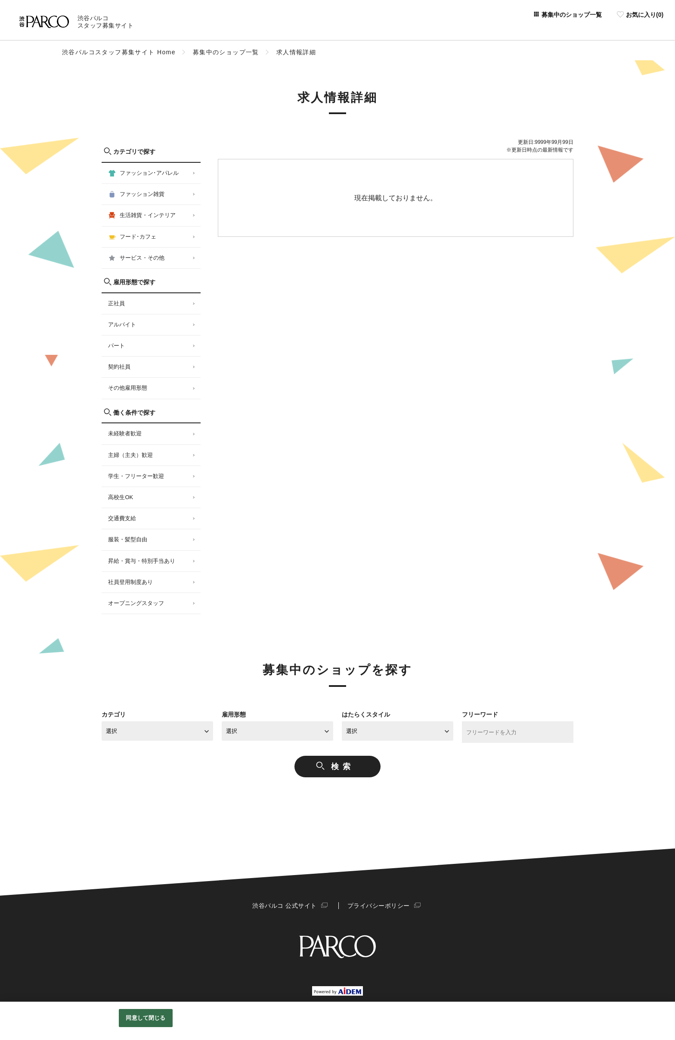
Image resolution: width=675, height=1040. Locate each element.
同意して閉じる (145, 1018)
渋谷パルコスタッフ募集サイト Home (119, 52)
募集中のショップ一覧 (226, 52)
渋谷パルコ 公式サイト (286, 905)
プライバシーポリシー (377, 905)
